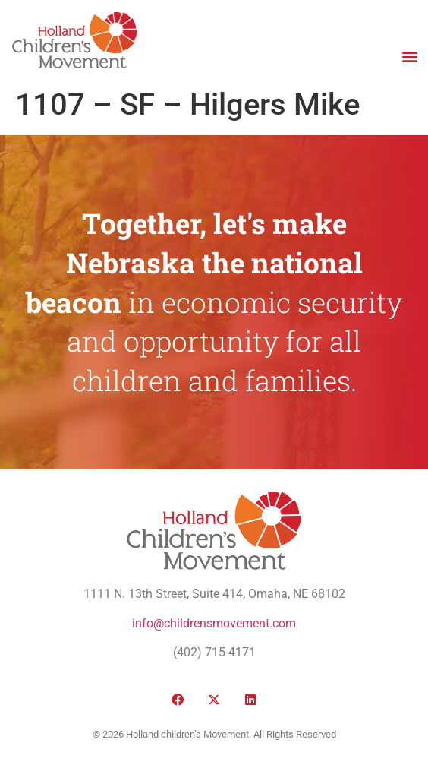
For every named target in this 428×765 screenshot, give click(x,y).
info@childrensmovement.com (214, 623)
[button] (409, 55)
